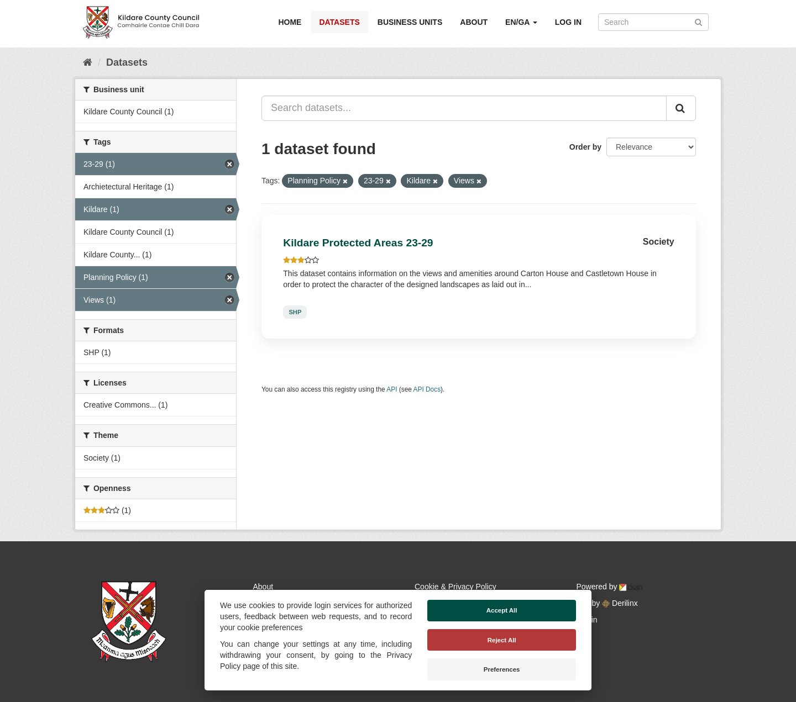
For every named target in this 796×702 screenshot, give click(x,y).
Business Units (410, 22)
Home (289, 22)
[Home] (87, 62)
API (391, 389)
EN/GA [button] (521, 22)
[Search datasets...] (464, 108)
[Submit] (698, 21)
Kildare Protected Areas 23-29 (358, 243)
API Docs (427, 389)
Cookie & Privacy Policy (455, 586)
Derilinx (620, 603)
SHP (295, 312)
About (474, 22)
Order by (585, 146)
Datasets (339, 22)
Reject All (502, 640)
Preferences (502, 669)
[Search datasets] (653, 22)
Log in (568, 22)
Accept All (501, 610)
